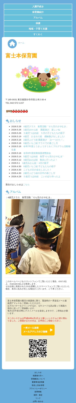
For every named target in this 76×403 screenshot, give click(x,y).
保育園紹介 (38, 12)
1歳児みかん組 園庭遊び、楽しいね (41, 129)
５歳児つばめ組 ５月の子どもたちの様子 (44, 133)
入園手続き (38, 6)
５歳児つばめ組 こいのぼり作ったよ (41, 176)
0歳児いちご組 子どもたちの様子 (39, 166)
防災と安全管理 (38, 385)
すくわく (38, 34)
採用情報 (38, 392)
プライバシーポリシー (38, 389)
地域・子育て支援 (38, 28)
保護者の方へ (38, 376)
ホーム (21, 43)
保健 (38, 23)
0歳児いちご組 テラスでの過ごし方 (40, 143)
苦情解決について (38, 379)
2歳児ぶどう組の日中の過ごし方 (39, 173)
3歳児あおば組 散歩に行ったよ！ (40, 160)
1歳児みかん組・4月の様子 (35, 163)
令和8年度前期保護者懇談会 (37, 153)
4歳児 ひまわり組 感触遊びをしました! (43, 136)
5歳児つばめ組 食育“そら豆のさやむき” (43, 156)
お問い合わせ (38, 401)
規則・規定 (38, 395)
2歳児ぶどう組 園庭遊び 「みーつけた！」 (44, 139)
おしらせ (38, 372)
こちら (26, 184)
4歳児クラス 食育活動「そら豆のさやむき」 (45, 126)
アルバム (38, 17)
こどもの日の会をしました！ (37, 169)
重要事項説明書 (38, 382)
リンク (38, 398)
